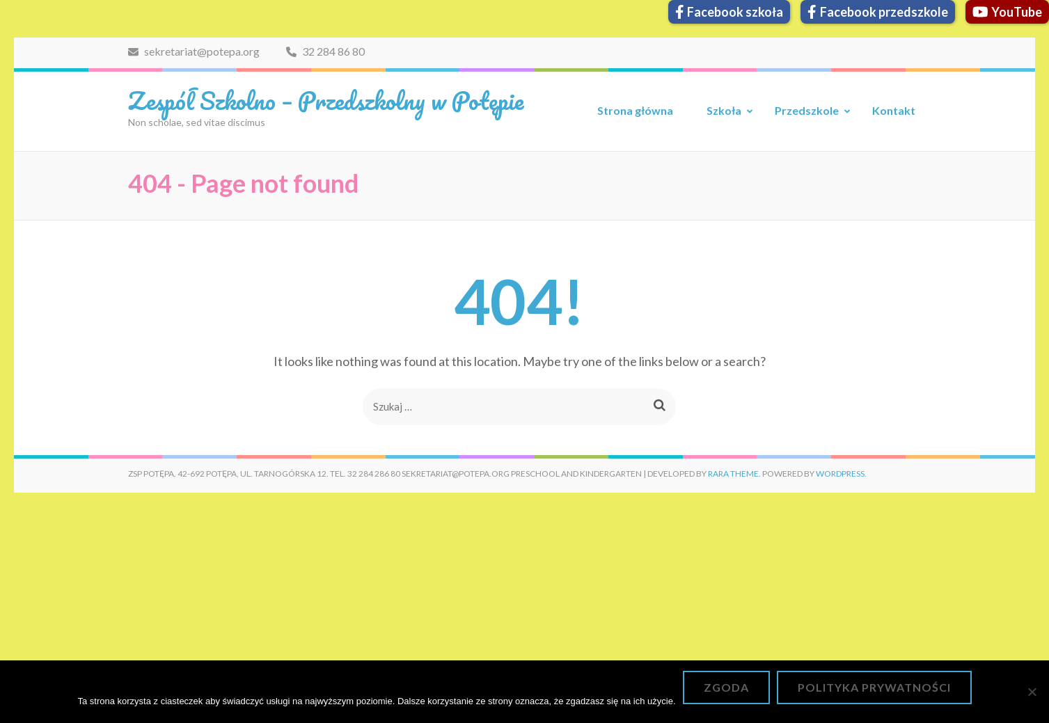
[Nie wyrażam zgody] (1032, 692)
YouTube (1007, 11)
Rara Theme (733, 473)
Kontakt (893, 110)
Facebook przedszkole (877, 11)
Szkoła (724, 110)
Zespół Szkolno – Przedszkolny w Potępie (325, 100)
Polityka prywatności (874, 687)
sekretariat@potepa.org (194, 51)
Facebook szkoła (729, 11)
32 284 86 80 (325, 51)
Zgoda (726, 687)
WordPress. (841, 473)
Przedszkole (807, 110)
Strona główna (635, 110)
